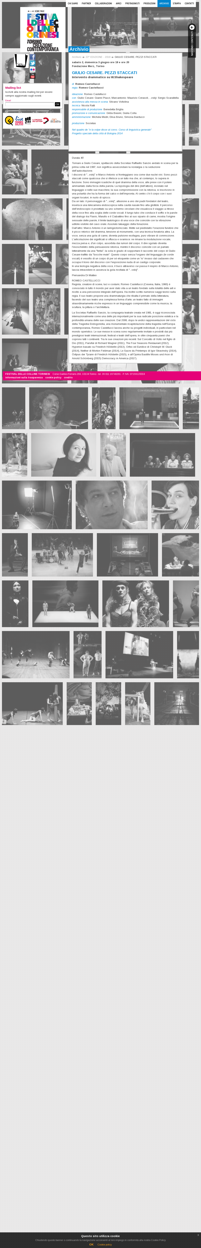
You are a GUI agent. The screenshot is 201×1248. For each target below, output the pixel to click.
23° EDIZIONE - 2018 (98, 57)
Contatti (189, 3)
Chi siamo (73, 3)
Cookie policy (104, 1244)
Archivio (164, 3)
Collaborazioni (103, 3)
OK (57, 104)
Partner (86, 3)
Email (8, 100)
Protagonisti (132, 3)
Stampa (177, 3)
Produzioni (150, 3)
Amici (118, 3)
